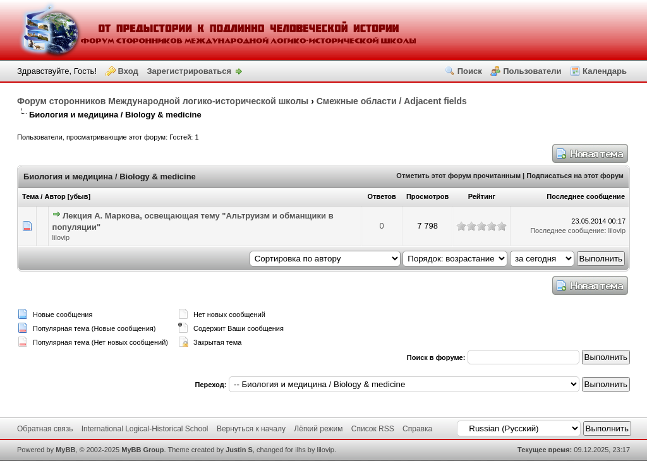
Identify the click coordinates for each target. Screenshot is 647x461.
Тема (30, 196)
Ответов (382, 196)
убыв (79, 196)
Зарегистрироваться (189, 71)
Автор (54, 196)
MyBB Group (142, 449)
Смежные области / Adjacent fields (392, 101)
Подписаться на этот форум (575, 175)
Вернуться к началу (251, 428)
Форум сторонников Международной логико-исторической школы (162, 101)
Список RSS (372, 428)
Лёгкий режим (318, 428)
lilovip (61, 237)
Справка (417, 428)
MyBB (65, 449)
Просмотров (427, 196)
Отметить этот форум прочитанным (458, 175)
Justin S (239, 449)
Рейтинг (481, 196)
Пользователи (532, 71)
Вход (128, 71)
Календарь (605, 71)
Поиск (469, 71)
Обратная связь (45, 428)
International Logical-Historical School (145, 428)
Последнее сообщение (586, 196)
